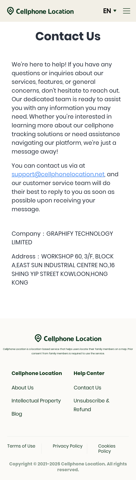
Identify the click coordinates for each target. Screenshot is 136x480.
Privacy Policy (68, 446)
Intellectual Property (36, 400)
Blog (17, 413)
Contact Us (87, 387)
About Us (23, 387)
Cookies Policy (106, 449)
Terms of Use (21, 446)
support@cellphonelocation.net (58, 174)
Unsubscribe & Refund (92, 405)
